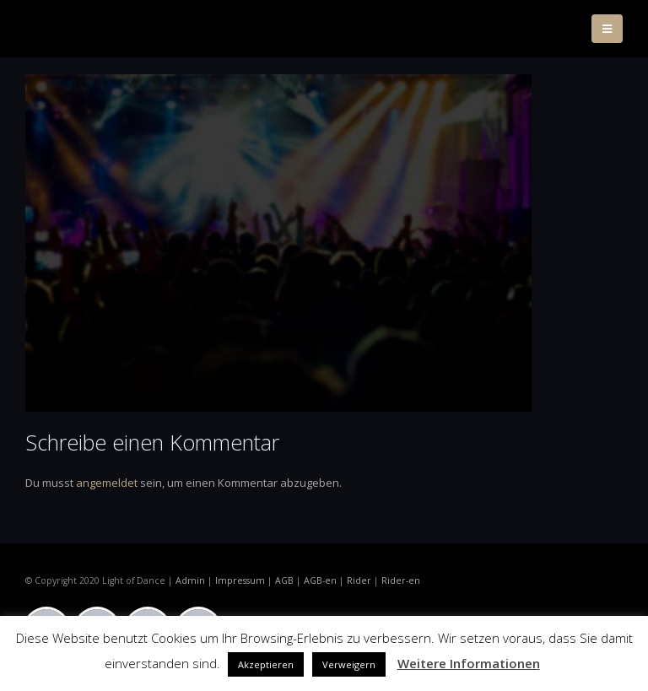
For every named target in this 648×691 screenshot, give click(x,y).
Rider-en (400, 580)
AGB (284, 580)
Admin (190, 580)
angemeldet (107, 482)
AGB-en (320, 580)
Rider (359, 580)
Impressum (240, 580)
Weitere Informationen (468, 663)
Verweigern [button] (348, 664)
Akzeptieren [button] (266, 664)
